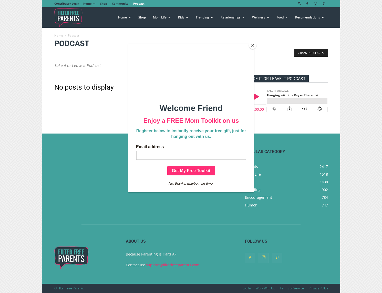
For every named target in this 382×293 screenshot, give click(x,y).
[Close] (252, 45)
